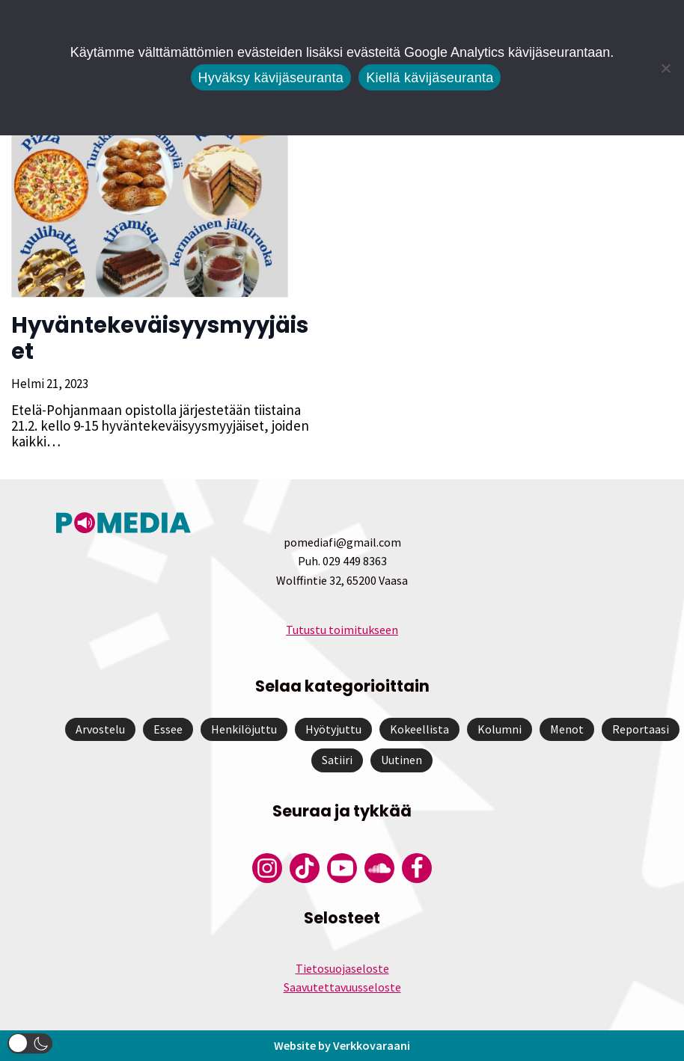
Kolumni (499, 729)
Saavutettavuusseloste (342, 986)
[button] (29, 1043)
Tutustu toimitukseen (342, 629)
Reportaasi (640, 729)
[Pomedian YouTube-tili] (342, 868)
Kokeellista (419, 729)
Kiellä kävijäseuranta (429, 77)
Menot (567, 729)
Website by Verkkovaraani (342, 1045)
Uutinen (401, 759)
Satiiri (337, 759)
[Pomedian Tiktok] (305, 868)
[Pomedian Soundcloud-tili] (379, 868)
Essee (168, 729)
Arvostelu (100, 729)
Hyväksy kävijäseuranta (271, 77)
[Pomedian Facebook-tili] (417, 868)
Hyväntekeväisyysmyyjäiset (159, 338)
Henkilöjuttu (244, 729)
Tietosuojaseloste (342, 968)
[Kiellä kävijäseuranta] (665, 68)
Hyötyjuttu (333, 729)
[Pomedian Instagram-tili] (267, 868)
